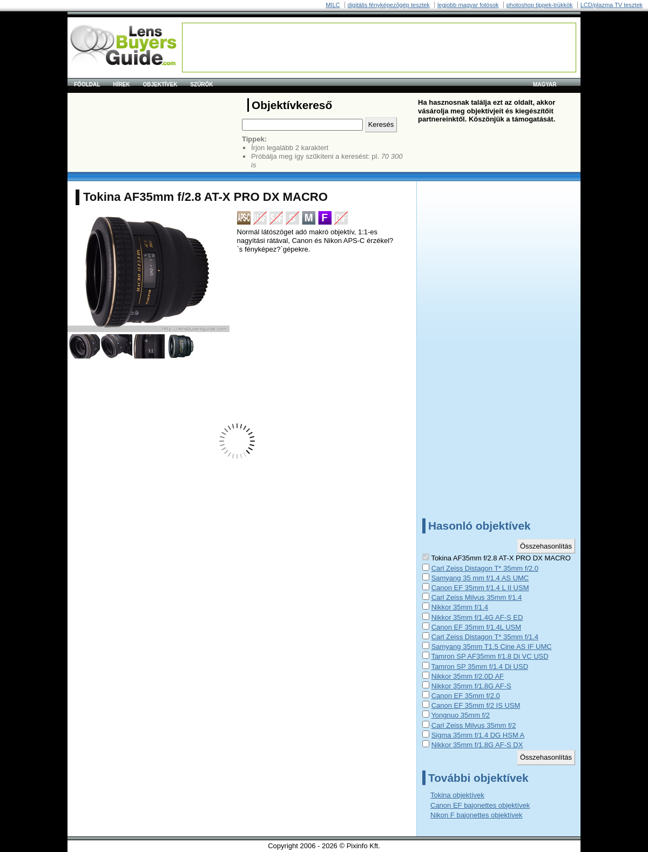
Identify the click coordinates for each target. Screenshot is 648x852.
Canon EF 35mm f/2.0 (465, 696)
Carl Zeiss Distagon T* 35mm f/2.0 (484, 568)
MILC (333, 5)
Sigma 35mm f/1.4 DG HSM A (478, 735)
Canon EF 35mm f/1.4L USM (476, 627)
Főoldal (87, 84)
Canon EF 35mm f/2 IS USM (476, 705)
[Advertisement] (379, 47)
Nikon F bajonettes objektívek (476, 815)
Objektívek (160, 84)
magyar (545, 84)
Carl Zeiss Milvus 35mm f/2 (473, 725)
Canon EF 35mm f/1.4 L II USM (480, 588)
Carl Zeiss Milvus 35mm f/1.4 (476, 597)
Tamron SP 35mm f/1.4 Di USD (479, 666)
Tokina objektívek (457, 795)
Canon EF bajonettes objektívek (480, 805)
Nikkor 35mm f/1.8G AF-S (471, 686)
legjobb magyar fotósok (468, 5)
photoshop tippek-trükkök (540, 5)
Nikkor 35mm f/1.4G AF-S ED (477, 617)
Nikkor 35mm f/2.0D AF (467, 676)
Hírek (121, 84)
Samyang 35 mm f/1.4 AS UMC (480, 578)
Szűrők (201, 84)
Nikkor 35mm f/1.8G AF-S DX (477, 745)
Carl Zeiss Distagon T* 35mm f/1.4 (484, 637)
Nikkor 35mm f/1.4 (459, 607)
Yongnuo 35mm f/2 (460, 715)
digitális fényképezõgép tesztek (389, 5)
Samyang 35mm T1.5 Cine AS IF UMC (491, 647)
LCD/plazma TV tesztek (611, 5)
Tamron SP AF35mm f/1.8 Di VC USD (489, 656)
